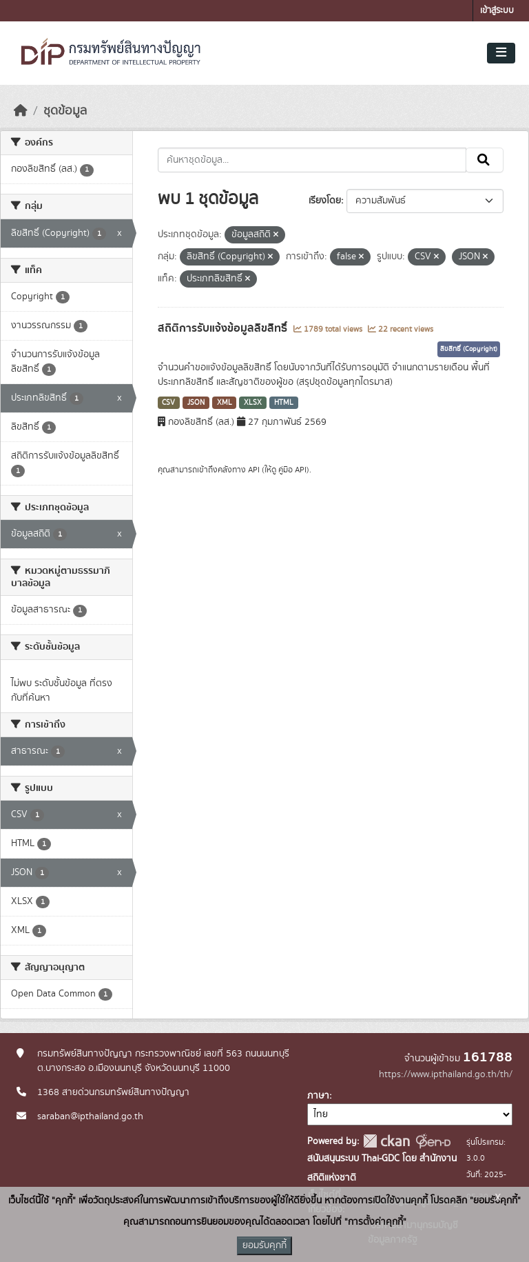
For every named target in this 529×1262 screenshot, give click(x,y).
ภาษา (318, 1096)
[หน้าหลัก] (21, 111)
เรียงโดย (325, 201)
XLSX (253, 402)
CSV (168, 402)
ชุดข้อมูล (65, 111)
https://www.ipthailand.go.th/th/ (445, 1074)
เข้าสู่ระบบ (497, 10)
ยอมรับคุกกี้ (264, 1245)
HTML (283, 402)
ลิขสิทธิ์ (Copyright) (468, 349)
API (254, 469)
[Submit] (485, 160)
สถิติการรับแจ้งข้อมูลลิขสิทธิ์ (224, 328)
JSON (196, 402)
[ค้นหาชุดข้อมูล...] (312, 160)
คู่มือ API (292, 469)
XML (224, 402)
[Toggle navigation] (501, 53)
